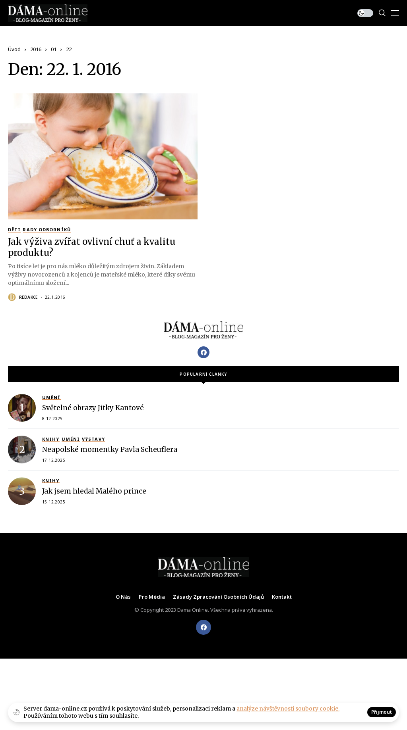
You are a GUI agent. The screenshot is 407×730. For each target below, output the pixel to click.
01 (53, 49)
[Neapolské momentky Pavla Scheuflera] (22, 449)
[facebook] (203, 627)
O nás (123, 597)
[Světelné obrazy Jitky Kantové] (22, 408)
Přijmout (381, 712)
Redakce (28, 297)
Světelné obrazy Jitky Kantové (93, 407)
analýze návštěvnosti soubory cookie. (287, 708)
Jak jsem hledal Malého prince (94, 491)
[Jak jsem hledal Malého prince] (22, 491)
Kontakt (282, 597)
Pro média (152, 597)
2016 (35, 49)
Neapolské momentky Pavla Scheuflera (109, 449)
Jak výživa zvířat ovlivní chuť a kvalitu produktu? (91, 247)
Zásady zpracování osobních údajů (218, 597)
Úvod (14, 49)
